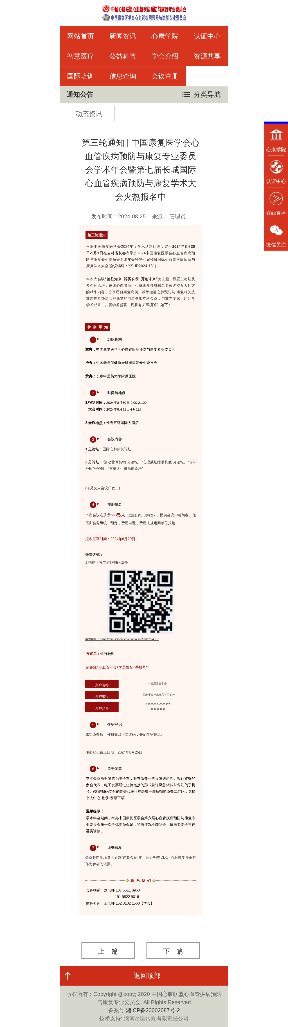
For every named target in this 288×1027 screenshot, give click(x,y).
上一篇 (108, 951)
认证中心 (207, 36)
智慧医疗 (80, 56)
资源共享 (207, 56)
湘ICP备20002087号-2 (153, 1010)
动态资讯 (88, 113)
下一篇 (173, 951)
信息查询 (122, 76)
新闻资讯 (122, 36)
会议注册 (164, 76)
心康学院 (164, 36)
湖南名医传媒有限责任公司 (156, 1018)
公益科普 (122, 56)
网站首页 (80, 36)
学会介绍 (164, 56)
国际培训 (80, 76)
